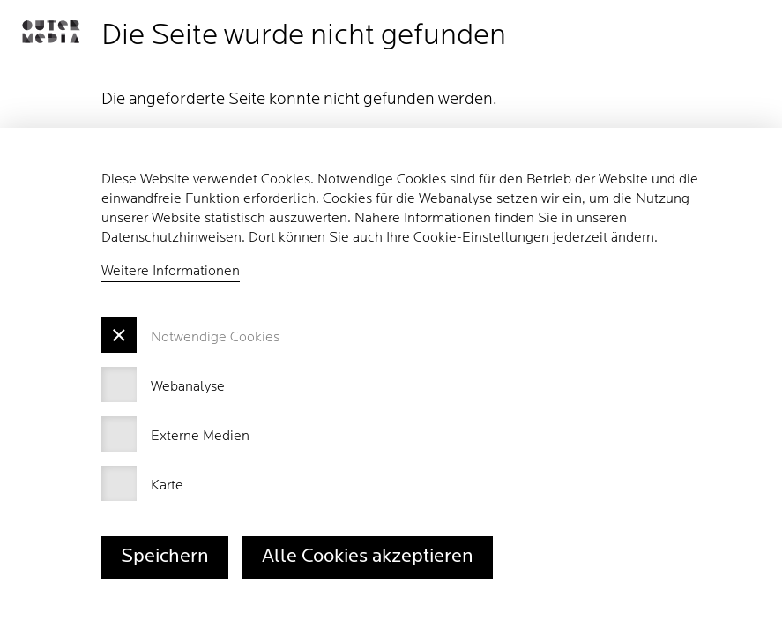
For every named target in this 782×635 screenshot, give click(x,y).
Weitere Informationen (170, 272)
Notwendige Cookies (215, 338)
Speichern (165, 557)
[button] (50, 32)
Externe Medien (200, 437)
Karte (167, 486)
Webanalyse (188, 387)
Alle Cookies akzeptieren (367, 557)
